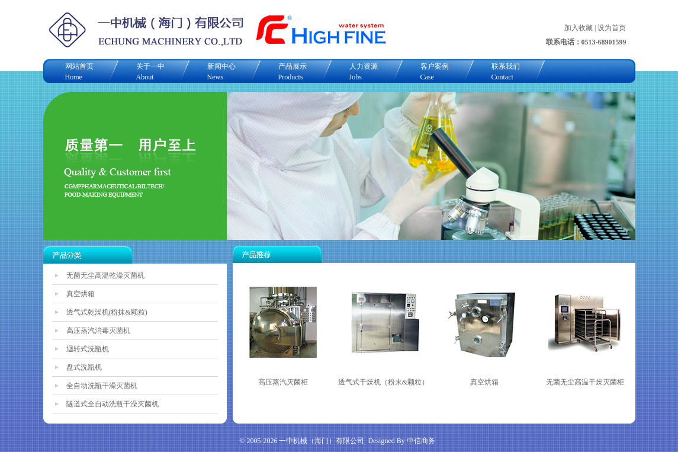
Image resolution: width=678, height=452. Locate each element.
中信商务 (421, 441)
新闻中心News (221, 71)
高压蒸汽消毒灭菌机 (98, 330)
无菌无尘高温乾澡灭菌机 (105, 275)
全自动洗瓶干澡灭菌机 (101, 386)
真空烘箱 (80, 294)
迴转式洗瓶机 (87, 349)
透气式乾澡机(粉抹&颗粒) (106, 312)
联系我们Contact (505, 71)
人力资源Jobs (363, 71)
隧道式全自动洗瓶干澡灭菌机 (112, 404)
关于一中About (150, 71)
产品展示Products (292, 71)
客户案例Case (434, 71)
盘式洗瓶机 (84, 367)
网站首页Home (79, 71)
